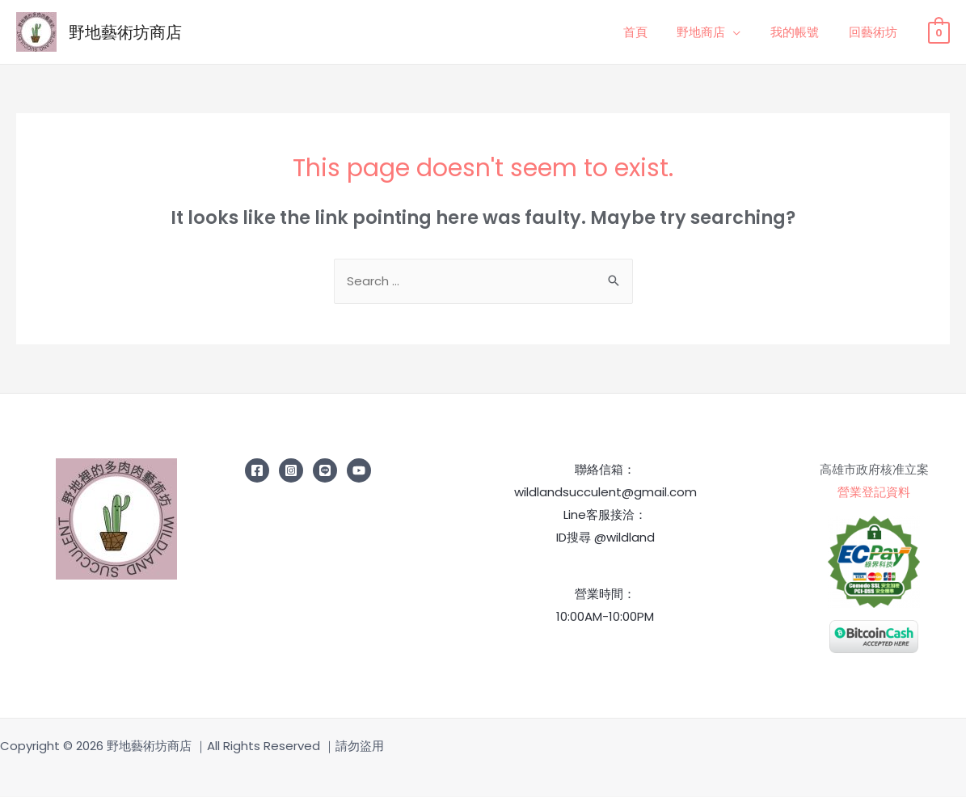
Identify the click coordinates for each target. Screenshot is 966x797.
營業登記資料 (873, 492)
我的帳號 (802, 31)
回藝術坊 (875, 31)
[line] (325, 471)
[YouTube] (359, 471)
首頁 (654, 31)
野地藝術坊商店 (125, 32)
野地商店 (714, 31)
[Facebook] (257, 471)
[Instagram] (291, 471)
